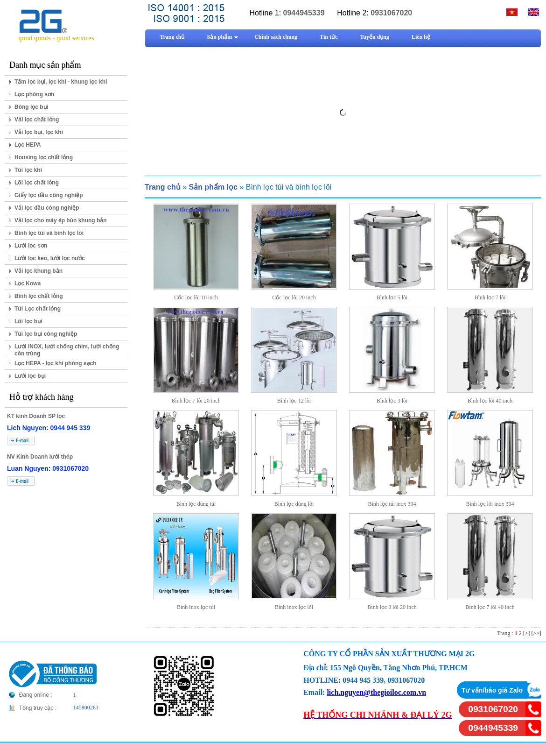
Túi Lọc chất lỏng (37, 308)
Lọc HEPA (27, 145)
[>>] (536, 633)
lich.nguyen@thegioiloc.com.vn (376, 692)
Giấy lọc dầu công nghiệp (48, 195)
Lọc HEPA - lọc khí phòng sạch (55, 363)
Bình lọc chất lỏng (38, 296)
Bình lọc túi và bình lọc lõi (49, 233)
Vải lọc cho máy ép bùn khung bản (60, 220)
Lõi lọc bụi (28, 321)
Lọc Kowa (27, 283)
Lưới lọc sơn (30, 245)
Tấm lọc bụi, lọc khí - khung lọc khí (60, 81)
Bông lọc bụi (31, 107)
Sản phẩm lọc (213, 187)
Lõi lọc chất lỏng (36, 182)
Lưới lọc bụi (30, 376)
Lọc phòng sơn (34, 94)
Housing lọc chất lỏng (43, 157)
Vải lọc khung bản (38, 271)
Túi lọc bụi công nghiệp (45, 334)
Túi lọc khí (28, 170)
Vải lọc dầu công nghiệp (46, 208)
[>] (526, 633)
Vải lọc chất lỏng (36, 119)
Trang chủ (163, 187)
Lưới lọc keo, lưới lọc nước (49, 258)
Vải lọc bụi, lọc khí (38, 132)
